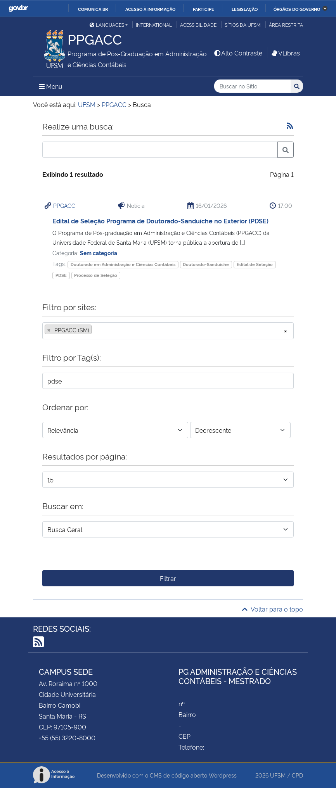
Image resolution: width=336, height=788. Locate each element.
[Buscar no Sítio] (252, 86)
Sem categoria (98, 252)
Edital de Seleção (255, 264)
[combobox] (168, 330)
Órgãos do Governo (297, 9)
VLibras (285, 52)
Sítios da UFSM (243, 24)
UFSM (278, 775)
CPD (297, 775)
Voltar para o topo (272, 609)
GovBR (18, 8)
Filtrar (168, 578)
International (154, 24)
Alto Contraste (237, 52)
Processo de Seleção (95, 275)
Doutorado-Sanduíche (206, 264)
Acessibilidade (198, 24)
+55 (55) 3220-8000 (67, 737)
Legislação (245, 9)
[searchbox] (96, 330)
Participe (203, 9)
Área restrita (286, 24)
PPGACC (64, 205)
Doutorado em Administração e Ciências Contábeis (123, 264)
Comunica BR (93, 9)
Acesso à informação (150, 9)
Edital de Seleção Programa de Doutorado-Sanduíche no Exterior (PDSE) (160, 220)
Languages (107, 24)
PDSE (61, 275)
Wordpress (223, 775)
